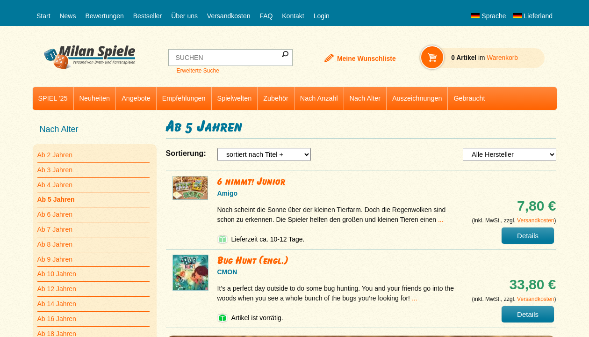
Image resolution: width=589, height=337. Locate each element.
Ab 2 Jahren (55, 155)
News (67, 16)
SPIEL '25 (53, 98)
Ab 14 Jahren (56, 304)
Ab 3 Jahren (55, 170)
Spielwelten (234, 98)
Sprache (488, 16)
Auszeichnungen (417, 98)
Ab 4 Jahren (55, 185)
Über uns (184, 16)
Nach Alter (365, 98)
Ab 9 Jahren (55, 259)
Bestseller (147, 16)
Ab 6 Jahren (55, 214)
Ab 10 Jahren (56, 274)
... (441, 219)
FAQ (266, 16)
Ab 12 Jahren (56, 289)
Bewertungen (104, 16)
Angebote (136, 98)
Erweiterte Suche (197, 70)
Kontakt (293, 16)
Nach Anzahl (319, 98)
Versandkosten (229, 16)
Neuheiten (94, 98)
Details (528, 236)
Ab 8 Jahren (55, 244)
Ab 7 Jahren (55, 229)
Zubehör (275, 98)
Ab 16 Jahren (56, 318)
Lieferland (533, 16)
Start (43, 16)
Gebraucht (469, 98)
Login (322, 16)
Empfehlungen (184, 98)
